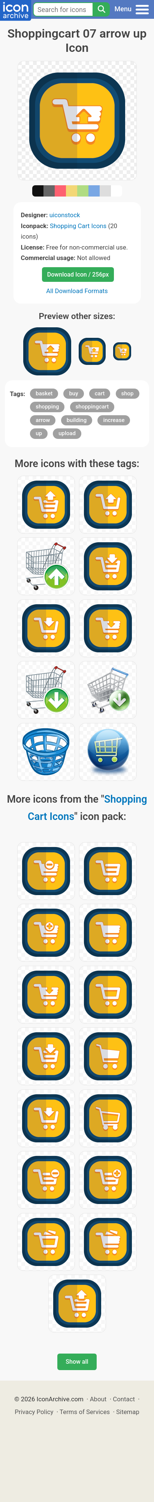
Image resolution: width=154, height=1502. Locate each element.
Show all (77, 1361)
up (39, 433)
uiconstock (64, 215)
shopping (47, 406)
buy (73, 393)
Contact (124, 1399)
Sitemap (127, 1412)
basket (44, 393)
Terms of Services (85, 1412)
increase (113, 420)
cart (100, 393)
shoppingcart (92, 406)
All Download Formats (77, 291)
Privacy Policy (34, 1412)
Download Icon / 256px (78, 274)
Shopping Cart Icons (78, 226)
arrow (43, 420)
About (98, 1399)
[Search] (101, 9)
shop (127, 393)
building (77, 420)
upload (67, 433)
